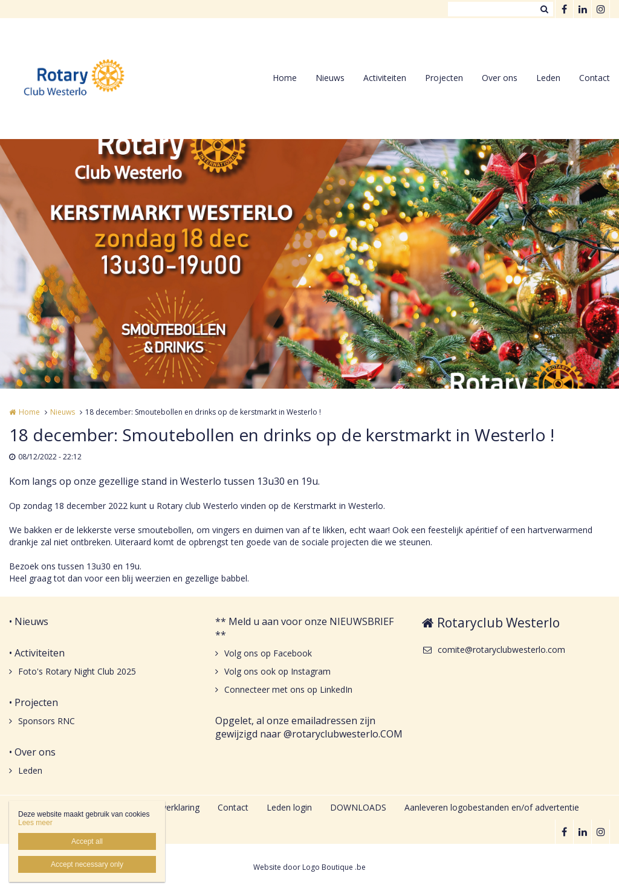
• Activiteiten (37, 652)
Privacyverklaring (166, 807)
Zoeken (544, 9)
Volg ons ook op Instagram (277, 671)
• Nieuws (28, 621)
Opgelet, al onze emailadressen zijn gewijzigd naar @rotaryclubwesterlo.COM (309, 727)
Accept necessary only (87, 864)
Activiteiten (384, 77)
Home (285, 77)
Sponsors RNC (46, 721)
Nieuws (330, 77)
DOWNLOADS (358, 807)
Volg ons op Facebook (268, 653)
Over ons (499, 77)
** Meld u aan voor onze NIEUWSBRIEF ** (304, 628)
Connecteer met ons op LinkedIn (288, 689)
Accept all (87, 841)
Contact (594, 77)
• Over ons (32, 752)
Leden (548, 77)
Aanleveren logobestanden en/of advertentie (491, 807)
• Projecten (33, 702)
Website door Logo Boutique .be (309, 867)
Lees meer (35, 822)
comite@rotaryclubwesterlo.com (493, 649)
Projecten (444, 77)
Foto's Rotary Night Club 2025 (77, 671)
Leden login (289, 807)
